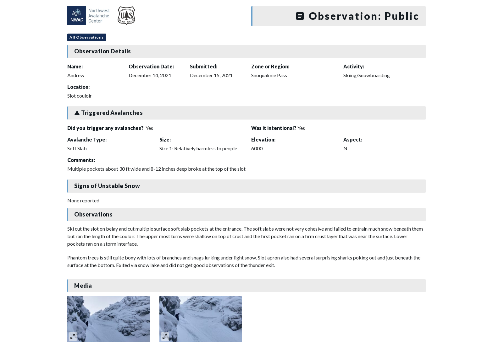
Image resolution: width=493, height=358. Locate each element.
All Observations (86, 37)
